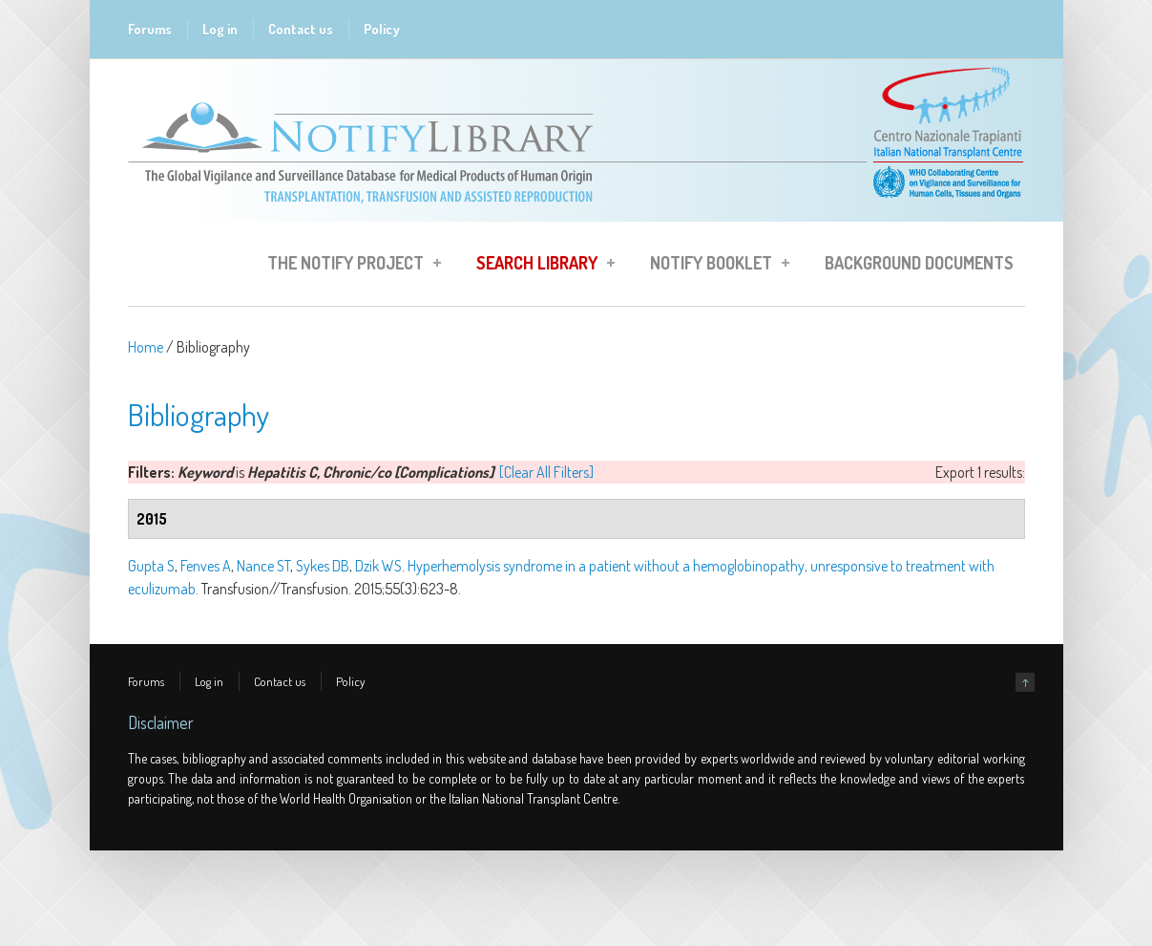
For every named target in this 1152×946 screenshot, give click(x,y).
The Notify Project (348, 265)
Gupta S (151, 565)
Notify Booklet (714, 265)
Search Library (540, 265)
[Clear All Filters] (546, 472)
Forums (150, 29)
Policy (382, 29)
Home (145, 346)
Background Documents (919, 262)
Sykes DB (322, 565)
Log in (220, 29)
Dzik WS (378, 565)
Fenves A (205, 565)
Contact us (300, 29)
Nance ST (263, 565)
